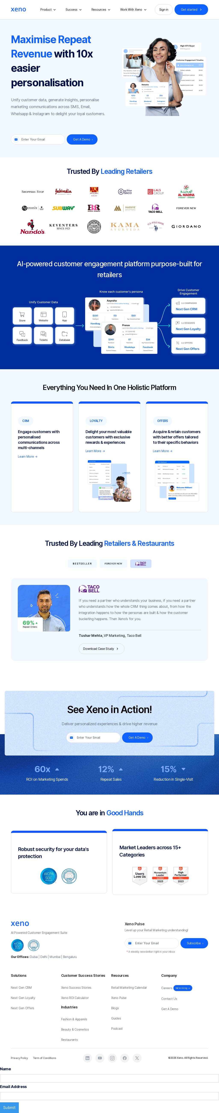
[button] (49, 9)
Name (5, 1069)
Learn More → (27, 456)
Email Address (13, 1087)
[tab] (82, 563)
